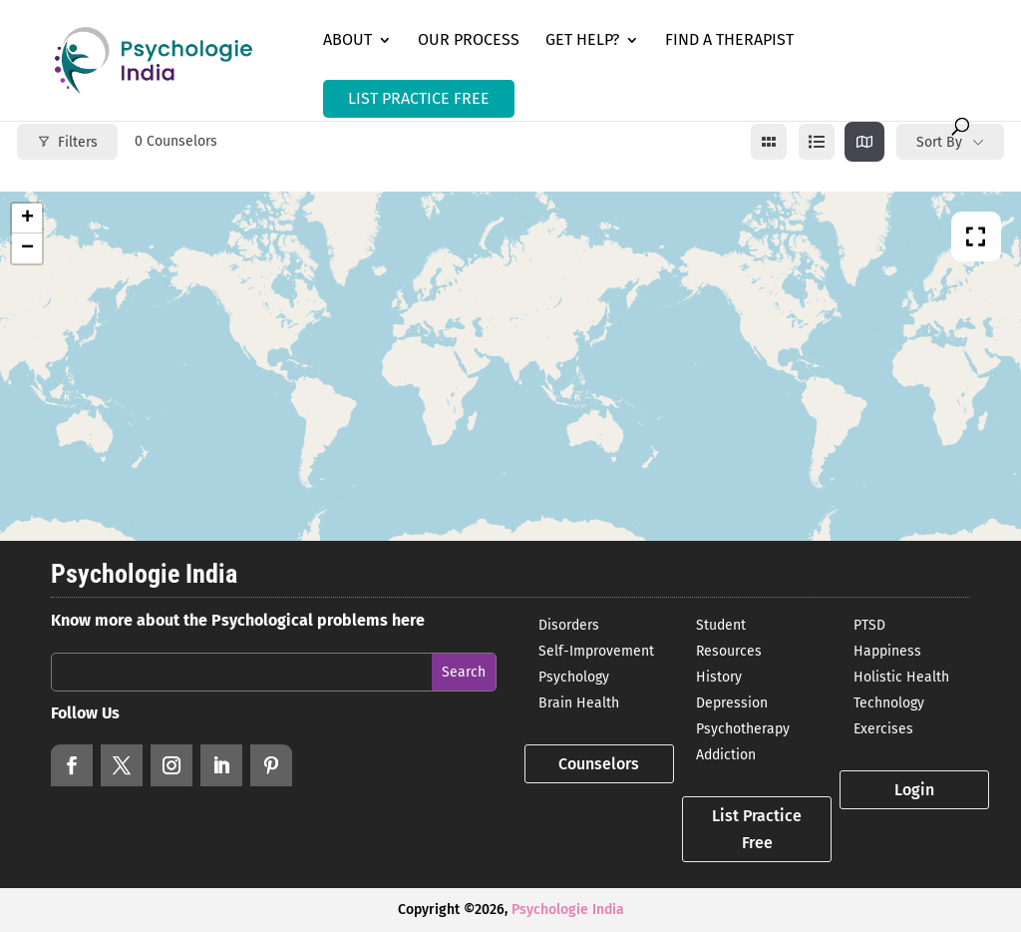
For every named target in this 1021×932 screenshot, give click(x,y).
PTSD (869, 625)
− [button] (27, 248)
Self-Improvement (596, 651)
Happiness (887, 651)
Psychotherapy (743, 728)
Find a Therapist (729, 41)
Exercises (883, 728)
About (347, 41)
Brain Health (578, 703)
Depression (732, 703)
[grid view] (769, 142)
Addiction (726, 754)
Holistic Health (901, 677)
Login (914, 789)
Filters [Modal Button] (67, 142)
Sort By (939, 142)
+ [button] (27, 218)
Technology (888, 703)
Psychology (573, 677)
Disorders (568, 625)
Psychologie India (567, 909)
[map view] (864, 142)
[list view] (817, 142)
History (719, 677)
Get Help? (582, 41)
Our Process (468, 41)
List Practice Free (757, 829)
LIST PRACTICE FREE (419, 98)
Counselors (598, 763)
